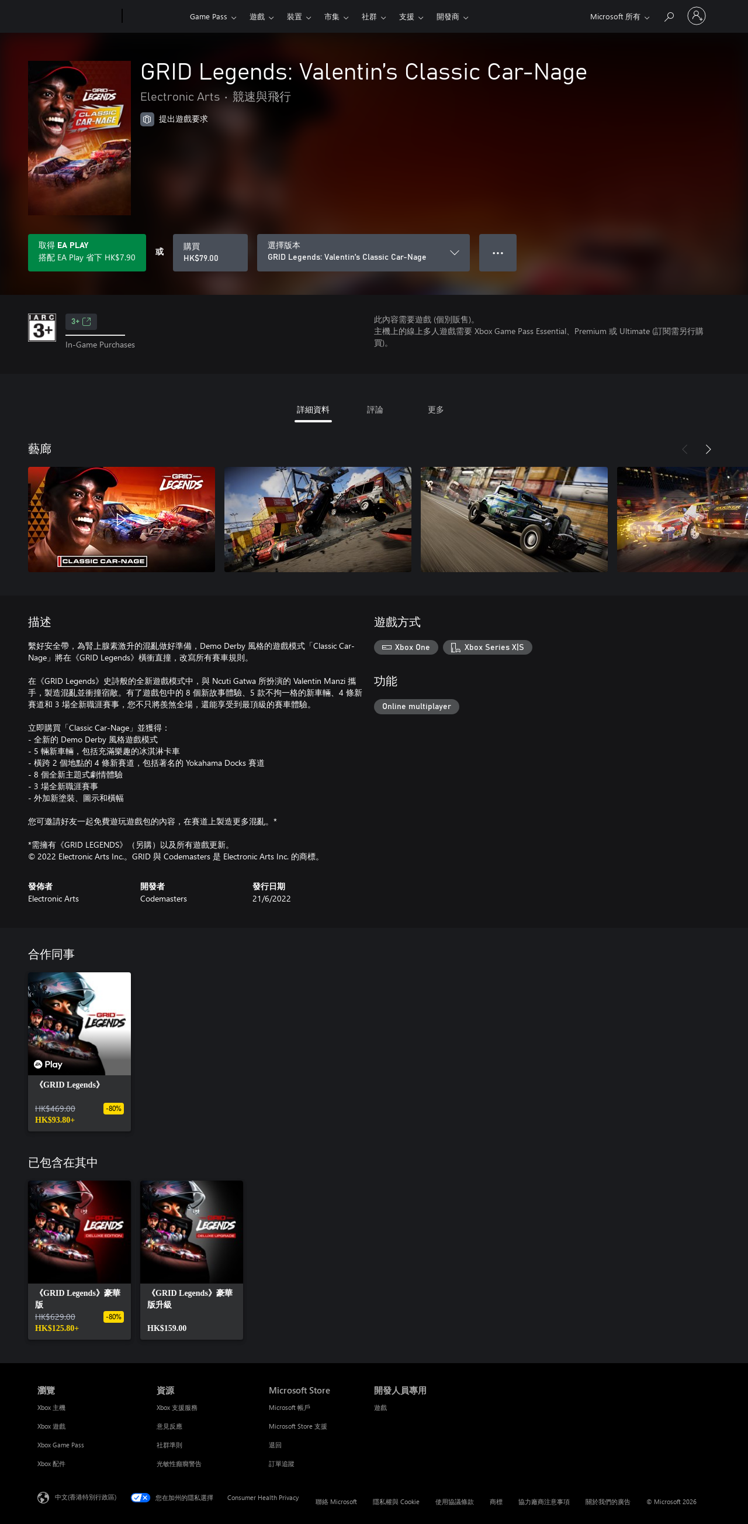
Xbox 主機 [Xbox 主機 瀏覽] (51, 1407)
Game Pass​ (208, 16)
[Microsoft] (77, 16)
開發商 (448, 16)
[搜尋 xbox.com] (668, 15)
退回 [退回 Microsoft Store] (275, 1445)
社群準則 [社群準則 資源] (169, 1445)
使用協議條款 (454, 1501)
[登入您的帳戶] (697, 16)
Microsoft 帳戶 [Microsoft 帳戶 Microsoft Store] (289, 1407)
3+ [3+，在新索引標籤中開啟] (81, 321)
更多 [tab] (436, 409)
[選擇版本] (363, 252)
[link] (79, 1051)
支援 (406, 16)
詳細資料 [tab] (313, 409)
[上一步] (685, 449)
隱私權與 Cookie (396, 1501)
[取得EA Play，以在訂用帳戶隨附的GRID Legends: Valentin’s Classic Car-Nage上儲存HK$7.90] (87, 252)
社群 (369, 16)
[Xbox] (154, 16)
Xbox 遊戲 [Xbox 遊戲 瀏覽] (51, 1426)
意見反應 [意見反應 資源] (169, 1426)
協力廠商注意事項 (544, 1501)
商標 (496, 1501)
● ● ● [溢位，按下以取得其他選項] (498, 252)
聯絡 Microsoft (336, 1501)
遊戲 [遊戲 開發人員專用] (380, 1407)
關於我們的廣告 (608, 1501)
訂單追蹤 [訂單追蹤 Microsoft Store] (282, 1463)
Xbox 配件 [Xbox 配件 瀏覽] (51, 1463)
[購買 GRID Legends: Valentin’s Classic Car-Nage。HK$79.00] (210, 252)
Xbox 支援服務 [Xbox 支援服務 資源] (177, 1407)
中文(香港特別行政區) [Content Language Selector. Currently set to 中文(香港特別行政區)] (85, 1497)
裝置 (294, 16)
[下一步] (708, 449)
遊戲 (257, 16)
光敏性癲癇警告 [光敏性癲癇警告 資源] (179, 1463)
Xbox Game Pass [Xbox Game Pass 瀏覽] (60, 1445)
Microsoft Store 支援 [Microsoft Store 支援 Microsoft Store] (298, 1426)
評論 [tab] (375, 409)
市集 (332, 16)
